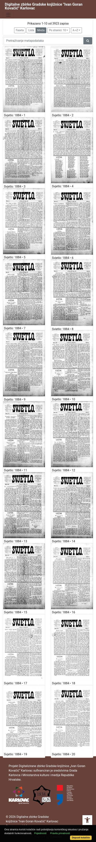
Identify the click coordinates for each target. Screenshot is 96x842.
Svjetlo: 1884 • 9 (14, 399)
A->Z (75, 30)
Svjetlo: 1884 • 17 (15, 683)
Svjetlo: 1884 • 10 (63, 399)
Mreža (41, 30)
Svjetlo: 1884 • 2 (62, 115)
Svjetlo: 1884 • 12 (63, 470)
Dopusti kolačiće (81, 837)
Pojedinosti (40, 833)
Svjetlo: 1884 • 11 (15, 470)
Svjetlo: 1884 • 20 (63, 754)
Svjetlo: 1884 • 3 (14, 186)
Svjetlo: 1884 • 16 (63, 612)
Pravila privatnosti (60, 833)
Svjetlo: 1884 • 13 (15, 541)
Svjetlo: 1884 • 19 (15, 754)
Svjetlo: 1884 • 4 (62, 186)
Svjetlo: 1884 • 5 (14, 257)
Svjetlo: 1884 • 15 (15, 612)
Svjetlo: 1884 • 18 (63, 683)
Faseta (20, 30)
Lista (31, 30)
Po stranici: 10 (57, 30)
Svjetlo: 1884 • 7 (14, 328)
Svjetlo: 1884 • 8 (62, 329)
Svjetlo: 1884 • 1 (14, 115)
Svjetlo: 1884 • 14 (63, 541)
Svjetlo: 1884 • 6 (62, 258)
